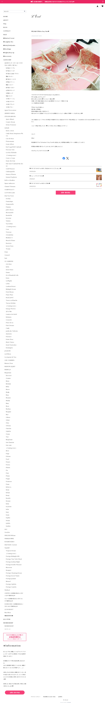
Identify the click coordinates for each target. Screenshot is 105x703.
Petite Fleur (9, 339)
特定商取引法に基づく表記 (49, 696)
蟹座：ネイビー (10, 76)
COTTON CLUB (10, 193)
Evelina (8, 198)
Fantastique (9, 201)
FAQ (4, 24)
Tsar (7, 437)
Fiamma (8, 207)
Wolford (7, 590)
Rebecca (8, 487)
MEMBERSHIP (9, 626)
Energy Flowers (11, 309)
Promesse (9, 481)
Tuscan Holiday (11, 303)
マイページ (7, 629)
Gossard (7, 255)
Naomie (8, 398)
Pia (7, 470)
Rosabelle (9, 215)
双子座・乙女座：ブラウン (12, 73)
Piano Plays (9, 295)
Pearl (7, 459)
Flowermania (10, 141)
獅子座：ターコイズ (11, 79)
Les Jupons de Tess (10, 357)
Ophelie (8, 431)
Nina (7, 403)
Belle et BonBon (10, 180)
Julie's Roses (10, 210)
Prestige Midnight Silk (13, 556)
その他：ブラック (10, 104)
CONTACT (6, 31)
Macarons (9, 567)
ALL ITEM (6, 619)
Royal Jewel (9, 297)
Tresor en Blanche (11, 300)
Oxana (8, 434)
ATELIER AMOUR (10, 116)
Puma (7, 484)
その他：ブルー (9, 107)
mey (6, 529)
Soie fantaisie (10, 442)
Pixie (7, 473)
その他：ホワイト (10, 101)
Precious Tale (10, 150)
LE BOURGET (9, 609)
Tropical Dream (11, 550)
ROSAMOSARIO (9, 541)
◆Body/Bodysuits (9, 45)
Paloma (8, 456)
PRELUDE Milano (10, 535)
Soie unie (9, 445)
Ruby (7, 504)
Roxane (8, 501)
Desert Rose (9, 269)
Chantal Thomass (10, 186)
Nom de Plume (10, 240)
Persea (8, 465)
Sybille (8, 523)
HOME (5, 16)
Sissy (7, 512)
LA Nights (9, 281)
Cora (7, 229)
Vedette (8, 221)
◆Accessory (7, 56)
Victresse (8, 232)
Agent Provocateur (10, 110)
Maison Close (9, 363)
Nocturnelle (9, 212)
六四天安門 (14, 700)
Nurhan (8, 409)
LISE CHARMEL (10, 360)
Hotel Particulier (11, 345)
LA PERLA (8, 354)
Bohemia (8, 317)
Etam (6, 252)
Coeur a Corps (10, 158)
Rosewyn (8, 243)
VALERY (7, 548)
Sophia (8, 518)
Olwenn (8, 425)
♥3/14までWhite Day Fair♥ (40, 31)
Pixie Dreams (10, 325)
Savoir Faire (9, 246)
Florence (8, 336)
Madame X (9, 237)
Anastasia (9, 334)
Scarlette (8, 506)
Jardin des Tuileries (12, 331)
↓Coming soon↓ (11, 155)
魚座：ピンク (9, 96)
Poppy (8, 478)
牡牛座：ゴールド (10, 71)
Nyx (7, 414)
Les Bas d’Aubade (11, 152)
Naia (7, 395)
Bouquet (8, 570)
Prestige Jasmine (11, 578)
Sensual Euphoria (11, 177)
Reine (7, 490)
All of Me (9, 311)
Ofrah (8, 420)
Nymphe (8, 412)
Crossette (9, 320)
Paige (7, 453)
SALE (5, 34)
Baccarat (8, 375)
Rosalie (8, 498)
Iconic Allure (10, 144)
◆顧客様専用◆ (9, 615)
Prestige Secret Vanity (12, 576)
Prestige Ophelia (11, 584)
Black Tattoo (10, 342)
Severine (8, 218)
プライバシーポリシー (36, 696)
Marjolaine (8, 372)
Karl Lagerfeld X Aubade (13, 147)
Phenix (8, 467)
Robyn (8, 492)
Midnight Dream (11, 289)
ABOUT (5, 20)
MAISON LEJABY (10, 366)
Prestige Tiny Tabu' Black (14, 559)
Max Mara (8, 612)
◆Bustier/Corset (8, 38)
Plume (8, 476)
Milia (7, 386)
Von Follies (9, 224)
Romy (7, 495)
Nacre (8, 389)
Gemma (8, 378)
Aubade (7, 128)
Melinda (8, 384)
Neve (7, 451)
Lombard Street (11, 286)
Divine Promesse (11, 125)
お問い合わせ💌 (15, 692)
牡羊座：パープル (10, 68)
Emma (8, 272)
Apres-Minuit (10, 119)
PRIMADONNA (9, 538)
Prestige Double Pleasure (14, 564)
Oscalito (7, 532)
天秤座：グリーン (10, 82)
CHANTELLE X (9, 189)
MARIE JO (8, 369)
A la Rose (9, 264)
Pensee (8, 462)
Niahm (8, 400)
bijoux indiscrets (10, 183)
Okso (7, 423)
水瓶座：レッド (9, 93)
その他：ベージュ (10, 99)
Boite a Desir (10, 130)
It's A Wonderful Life (12, 275)
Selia (7, 509)
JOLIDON (7, 351)
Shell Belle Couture (11, 545)
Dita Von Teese (9, 196)
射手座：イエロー (10, 87)
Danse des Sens (10, 161)
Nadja (7, 392)
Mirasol (8, 581)
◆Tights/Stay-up (8, 52)
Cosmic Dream (10, 122)
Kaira (7, 278)
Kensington (9, 348)
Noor (7, 406)
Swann (8, 520)
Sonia (7, 515)
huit (6, 258)
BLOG (5, 27)
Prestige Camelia (11, 587)
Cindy (7, 328)
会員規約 (60, 696)
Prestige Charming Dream (14, 573)
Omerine (8, 428)
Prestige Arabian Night (13, 562)
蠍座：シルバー (10, 85)
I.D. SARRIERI (9, 261)
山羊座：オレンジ (10, 90)
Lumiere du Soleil (11, 314)
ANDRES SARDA (10, 113)
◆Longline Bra (8, 42)
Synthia (8, 526)
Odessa (8, 417)
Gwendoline (9, 235)
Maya (7, 381)
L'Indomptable (10, 171)
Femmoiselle (10, 204)
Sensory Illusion (11, 174)
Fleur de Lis (9, 322)
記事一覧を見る (65, 192)
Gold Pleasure (10, 169)
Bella (7, 267)
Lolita (8, 283)
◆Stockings (7, 49)
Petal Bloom (10, 292)
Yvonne (8, 249)
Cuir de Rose (10, 138)
